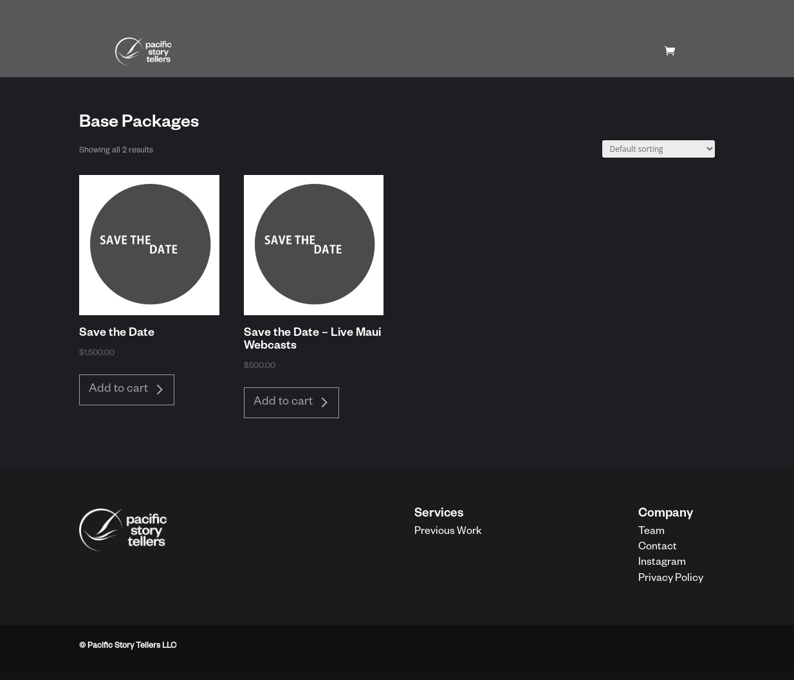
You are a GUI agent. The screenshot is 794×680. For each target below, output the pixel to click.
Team (651, 532)
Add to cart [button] (118, 389)
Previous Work (448, 532)
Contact (657, 548)
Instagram (662, 563)
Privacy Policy (670, 579)
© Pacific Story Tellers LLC (127, 646)
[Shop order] (658, 149)
